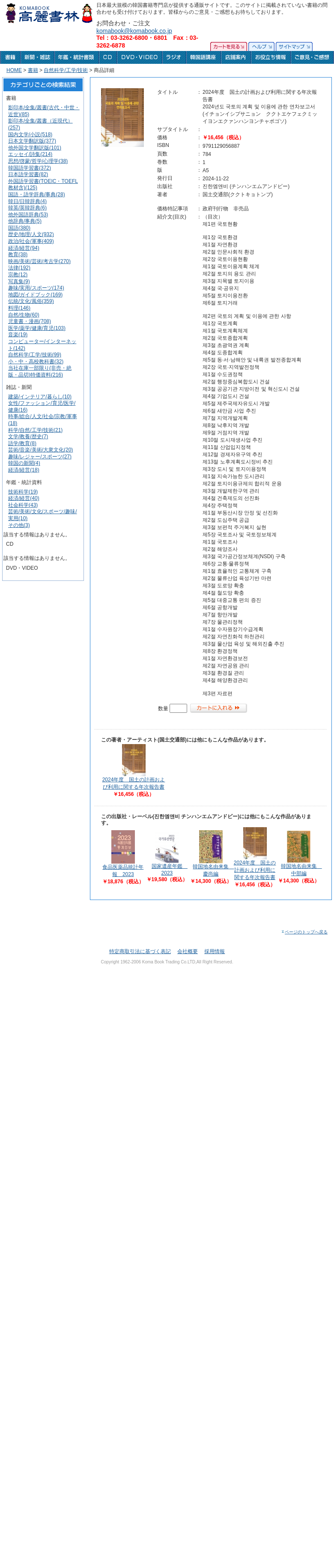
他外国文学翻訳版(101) (34, 148)
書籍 (33, 70)
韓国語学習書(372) (29, 168)
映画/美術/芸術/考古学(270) (39, 261)
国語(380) (19, 228)
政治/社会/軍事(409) (31, 241)
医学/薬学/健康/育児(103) (37, 328)
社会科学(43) (23, 505)
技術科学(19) (23, 492)
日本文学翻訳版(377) (32, 141)
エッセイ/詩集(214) (30, 154)
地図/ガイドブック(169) (35, 295)
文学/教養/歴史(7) (28, 437)
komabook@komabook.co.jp (134, 30)
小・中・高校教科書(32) (35, 362)
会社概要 (187, 951)
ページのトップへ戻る (304, 932)
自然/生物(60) (23, 315)
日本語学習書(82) (28, 174)
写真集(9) (19, 281)
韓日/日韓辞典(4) (27, 201)
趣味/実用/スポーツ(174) (36, 288)
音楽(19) (17, 335)
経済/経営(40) (23, 498)
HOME (14, 70)
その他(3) (19, 525)
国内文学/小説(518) (30, 135)
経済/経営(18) (23, 470)
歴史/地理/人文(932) (31, 234)
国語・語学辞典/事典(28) (36, 194)
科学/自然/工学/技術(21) (35, 430)
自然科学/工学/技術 (66, 70)
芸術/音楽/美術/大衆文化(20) (40, 450)
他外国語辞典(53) (28, 215)
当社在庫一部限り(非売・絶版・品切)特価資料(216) (40, 371)
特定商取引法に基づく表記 (140, 951)
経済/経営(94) (23, 248)
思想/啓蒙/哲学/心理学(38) (38, 161)
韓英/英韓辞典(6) (27, 208)
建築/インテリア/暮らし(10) (40, 397)
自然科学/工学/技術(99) (34, 355)
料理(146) (19, 308)
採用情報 (214, 951)
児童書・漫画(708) (29, 321)
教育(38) (17, 254)
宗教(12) (17, 275)
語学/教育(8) (22, 443)
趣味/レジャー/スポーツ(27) (40, 457)
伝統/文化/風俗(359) (31, 301)
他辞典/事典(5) (25, 221)
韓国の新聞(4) (24, 463)
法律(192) (19, 268)
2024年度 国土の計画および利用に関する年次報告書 (255, 870)
